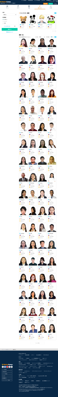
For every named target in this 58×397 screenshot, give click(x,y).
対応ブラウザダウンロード (33, 359)
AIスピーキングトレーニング (23, 366)
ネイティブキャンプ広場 (22, 367)
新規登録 (45, 3)
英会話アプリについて (43, 359)
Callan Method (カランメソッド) (48, 363)
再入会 (56, 3)
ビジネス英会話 (4, 373)
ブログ (29, 367)
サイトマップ (21, 380)
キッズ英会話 (4, 369)
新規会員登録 (27, 354)
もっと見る (38, 343)
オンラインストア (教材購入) (36, 363)
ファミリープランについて (23, 359)
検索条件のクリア (9, 32)
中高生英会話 (4, 371)
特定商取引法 (38, 380)
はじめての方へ (21, 358)
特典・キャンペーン (22, 375)
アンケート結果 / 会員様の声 (31, 375)
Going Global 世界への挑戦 (42, 375)
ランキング (20, 371)
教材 (5, 23)
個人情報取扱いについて (46, 380)
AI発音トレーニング (42, 366)
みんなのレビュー (27, 371)
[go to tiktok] (12, 367)
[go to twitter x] (3, 367)
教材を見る (20, 363)
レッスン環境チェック (32, 364)
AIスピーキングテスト (33, 366)
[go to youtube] (7, 367)
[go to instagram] (9, 367)
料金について (45, 358)
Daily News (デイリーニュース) (42, 364)
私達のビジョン (27, 382)
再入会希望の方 (38, 354)
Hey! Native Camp (50, 366)
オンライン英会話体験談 (22, 377)
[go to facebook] (5, 367)
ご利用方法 (27, 358)
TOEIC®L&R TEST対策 (22, 364)
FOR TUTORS (46, 354)
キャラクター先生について (23, 372)
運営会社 (27, 380)
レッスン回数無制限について (35, 358)
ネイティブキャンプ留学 (53, 1)
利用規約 (32, 380)
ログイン (50, 3)
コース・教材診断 (27, 363)
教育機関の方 (4, 378)
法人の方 (3, 375)
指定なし (5, 14)
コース (5, 21)
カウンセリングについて (47, 371)
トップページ (21, 354)
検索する (9, 29)
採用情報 (20, 382)
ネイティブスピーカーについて (37, 371)
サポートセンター (32, 377)
